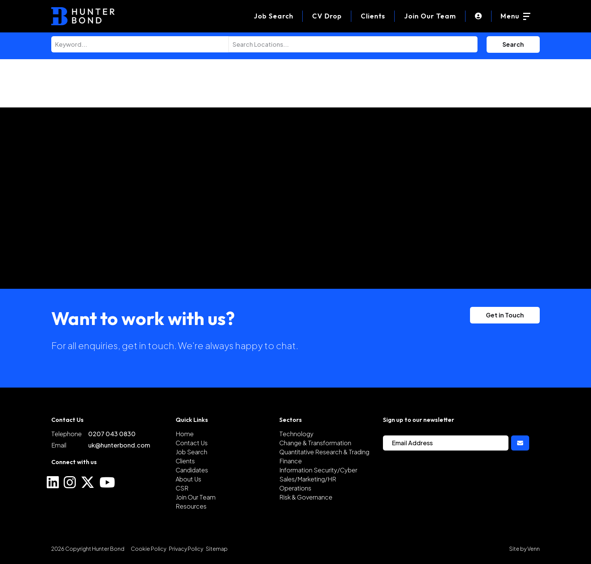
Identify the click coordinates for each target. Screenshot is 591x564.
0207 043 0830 (112, 434)
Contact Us (192, 443)
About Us (188, 479)
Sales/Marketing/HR (307, 479)
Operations (295, 488)
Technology (296, 434)
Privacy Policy (186, 548)
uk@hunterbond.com (119, 445)
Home (185, 434)
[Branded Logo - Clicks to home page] (83, 16)
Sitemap (217, 548)
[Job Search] (273, 16)
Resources (191, 506)
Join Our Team (430, 16)
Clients (373, 16)
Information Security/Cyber (318, 470)
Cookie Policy (148, 548)
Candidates (192, 470)
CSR (182, 488)
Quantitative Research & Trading (324, 452)
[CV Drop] (327, 16)
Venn (533, 548)
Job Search (191, 452)
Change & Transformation (315, 443)
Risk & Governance (305, 497)
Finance (290, 461)
